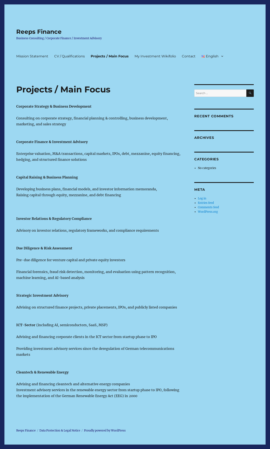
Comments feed (208, 207)
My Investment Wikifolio (155, 56)
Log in (202, 198)
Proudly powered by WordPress (105, 430)
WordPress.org (208, 212)
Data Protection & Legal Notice (59, 430)
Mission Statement (32, 56)
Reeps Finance (39, 31)
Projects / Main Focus (110, 56)
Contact (189, 56)
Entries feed (206, 203)
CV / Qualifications (69, 56)
